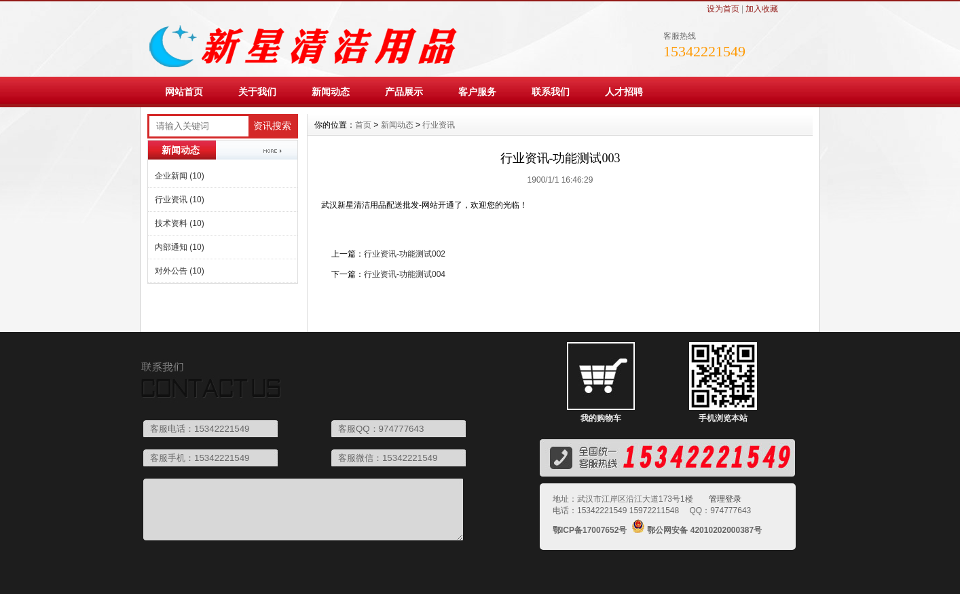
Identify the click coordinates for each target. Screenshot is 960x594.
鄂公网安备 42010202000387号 (704, 530)
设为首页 (723, 9)
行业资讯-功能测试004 (404, 274)
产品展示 (404, 91)
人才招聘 (624, 91)
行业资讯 (179, 199)
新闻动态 (331, 91)
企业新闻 (179, 176)
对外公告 (179, 271)
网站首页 (184, 91)
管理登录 (725, 499)
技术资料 (179, 223)
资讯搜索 (272, 126)
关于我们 (257, 91)
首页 (363, 125)
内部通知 (179, 247)
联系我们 (551, 91)
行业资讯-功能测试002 (404, 254)
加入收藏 (761, 9)
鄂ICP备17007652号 (590, 530)
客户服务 (477, 91)
